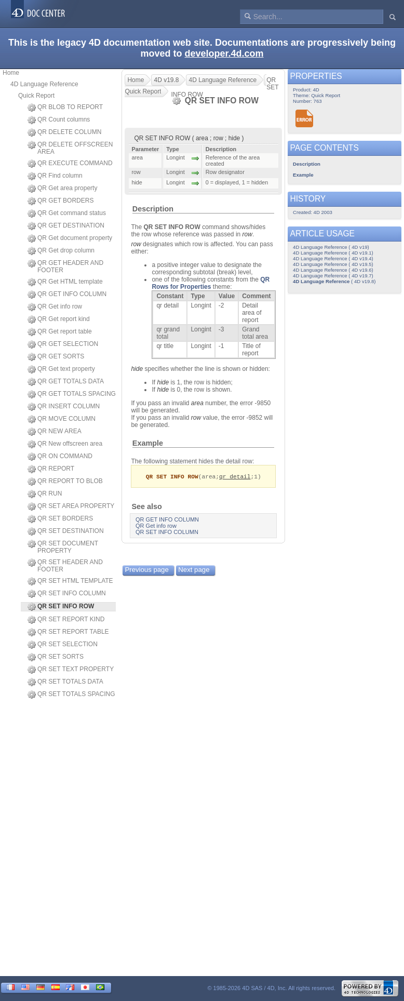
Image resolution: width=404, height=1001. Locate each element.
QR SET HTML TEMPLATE (70, 581)
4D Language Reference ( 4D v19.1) (333, 253)
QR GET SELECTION (63, 344)
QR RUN (45, 494)
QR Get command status (67, 213)
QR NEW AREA (55, 432)
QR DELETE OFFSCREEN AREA (70, 148)
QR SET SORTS (56, 657)
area (197, 403)
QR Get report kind (59, 319)
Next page (193, 570)
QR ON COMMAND (60, 456)
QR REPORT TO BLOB (65, 481)
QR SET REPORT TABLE (68, 632)
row (247, 234)
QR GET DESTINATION (66, 226)
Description (152, 209)
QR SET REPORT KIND (66, 620)
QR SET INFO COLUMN (67, 594)
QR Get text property (61, 369)
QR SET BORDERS (60, 519)
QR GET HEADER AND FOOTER (65, 266)
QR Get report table (60, 332)
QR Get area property (62, 188)
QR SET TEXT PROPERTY (71, 669)
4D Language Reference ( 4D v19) (331, 247)
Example (147, 443)
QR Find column (55, 176)
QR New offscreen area (65, 444)
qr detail (235, 477)
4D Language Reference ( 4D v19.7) (333, 275)
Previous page (146, 570)
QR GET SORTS (56, 357)
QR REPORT (51, 469)
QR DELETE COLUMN (64, 132)
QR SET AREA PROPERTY (71, 506)
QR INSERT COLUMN (64, 407)
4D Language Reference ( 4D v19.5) (333, 264)
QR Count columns (59, 120)
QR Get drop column (61, 251)
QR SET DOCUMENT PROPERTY (63, 547)
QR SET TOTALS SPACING (71, 694)
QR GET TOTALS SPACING (72, 394)
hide (137, 368)
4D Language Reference (44, 84)
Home (11, 72)
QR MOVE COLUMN (62, 419)
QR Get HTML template (65, 282)
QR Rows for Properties (211, 283)
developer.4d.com (223, 53)
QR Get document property (70, 238)
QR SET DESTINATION (66, 531)
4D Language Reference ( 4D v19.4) (333, 258)
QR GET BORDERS (60, 201)
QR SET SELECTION (63, 644)
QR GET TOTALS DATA (66, 382)
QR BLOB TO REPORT (65, 107)
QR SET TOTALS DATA (65, 682)
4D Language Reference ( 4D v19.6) (333, 270)
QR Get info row (55, 307)
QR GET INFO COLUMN (67, 294)
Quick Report (36, 95)
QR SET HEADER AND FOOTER (65, 565)
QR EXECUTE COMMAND (70, 163)
